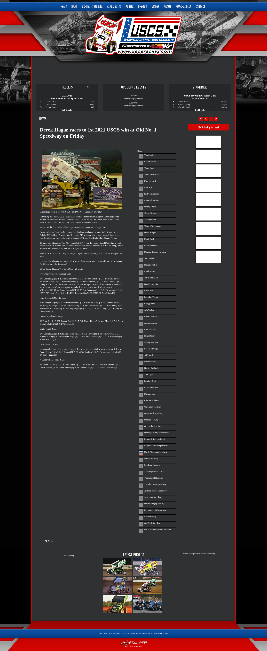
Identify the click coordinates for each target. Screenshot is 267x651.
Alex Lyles (148, 374)
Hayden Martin (151, 284)
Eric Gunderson (151, 387)
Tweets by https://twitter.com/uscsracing (198, 553)
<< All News (47, 541)
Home (64, 7)
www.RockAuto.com (48, 222)
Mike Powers (150, 361)
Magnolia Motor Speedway (156, 445)
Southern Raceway (152, 465)
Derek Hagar (150, 232)
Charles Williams (151, 400)
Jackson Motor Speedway (155, 491)
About (167, 7)
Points (130, 7)
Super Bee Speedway (153, 497)
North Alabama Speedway (155, 452)
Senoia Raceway (151, 458)
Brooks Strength (151, 349)
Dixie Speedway (151, 420)
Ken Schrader (150, 329)
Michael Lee (149, 394)
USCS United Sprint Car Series (133, 34)
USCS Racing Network (208, 127)
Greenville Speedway (153, 426)
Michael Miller (150, 265)
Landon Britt (150, 381)
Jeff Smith (148, 355)
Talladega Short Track (154, 471)
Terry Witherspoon (152, 226)
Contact (200, 7)
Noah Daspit (149, 336)
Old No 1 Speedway (152, 523)
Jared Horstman (151, 174)
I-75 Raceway (150, 516)
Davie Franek (51, 104)
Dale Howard (150, 181)
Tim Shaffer (149, 155)
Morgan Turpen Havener (155, 252)
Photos (142, 7)
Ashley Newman (151, 342)
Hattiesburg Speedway (154, 504)
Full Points (200, 110)
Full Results (67, 110)
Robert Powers (150, 316)
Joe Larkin (149, 258)
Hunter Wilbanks (151, 368)
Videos (155, 7)
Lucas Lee (148, 290)
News (74, 7)
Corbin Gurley (52, 107)
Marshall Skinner (152, 200)
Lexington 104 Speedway (155, 510)
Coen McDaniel (184, 107)
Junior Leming (150, 323)
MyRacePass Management (133, 646)
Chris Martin (51, 101)
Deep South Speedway (153, 413)
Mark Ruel (149, 239)
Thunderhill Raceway (153, 478)
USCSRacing (68, 556)
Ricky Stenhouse (151, 194)
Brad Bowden (150, 161)
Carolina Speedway (152, 407)
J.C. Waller (149, 310)
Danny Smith (150, 207)
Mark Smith (149, 271)
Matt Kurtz (149, 187)
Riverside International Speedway (154, 439)
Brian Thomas (150, 245)
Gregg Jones (149, 303)
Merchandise (183, 7)
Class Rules (114, 7)
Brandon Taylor (151, 297)
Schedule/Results (92, 7)
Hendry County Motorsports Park (156, 433)
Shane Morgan (150, 213)
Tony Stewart (150, 219)
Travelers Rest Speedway (155, 484)
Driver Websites (133, 642)
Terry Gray (149, 168)
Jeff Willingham (151, 278)
